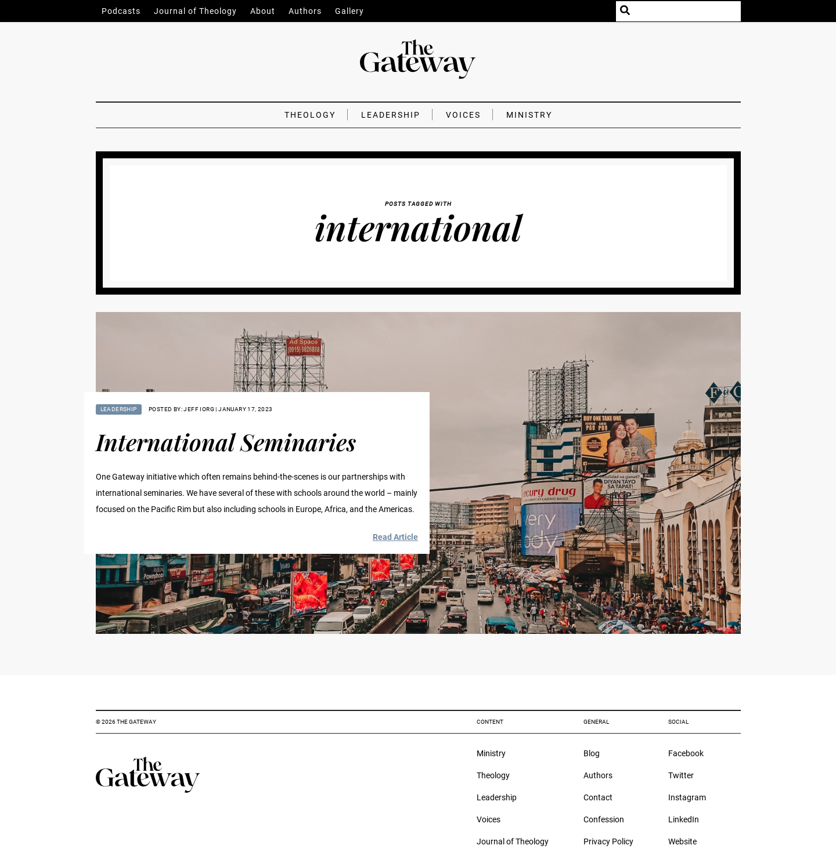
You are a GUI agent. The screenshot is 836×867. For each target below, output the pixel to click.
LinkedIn (683, 819)
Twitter (681, 775)
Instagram (687, 797)
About (262, 11)
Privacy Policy (608, 841)
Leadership (390, 114)
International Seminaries (226, 441)
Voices (463, 114)
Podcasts (121, 11)
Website (682, 841)
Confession (603, 819)
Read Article (395, 537)
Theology (310, 114)
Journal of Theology (195, 11)
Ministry (529, 114)
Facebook (686, 753)
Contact (597, 797)
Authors (305, 11)
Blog (591, 753)
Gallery (349, 11)
